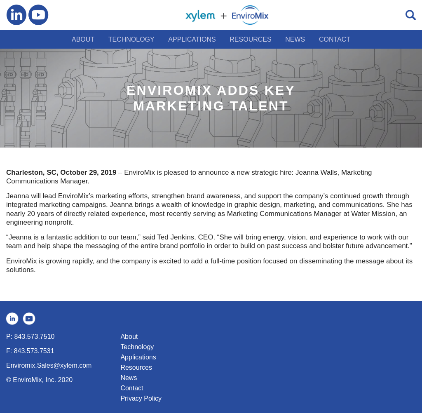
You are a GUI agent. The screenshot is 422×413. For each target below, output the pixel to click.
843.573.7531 (34, 350)
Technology (137, 346)
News (128, 377)
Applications (138, 357)
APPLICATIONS (192, 39)
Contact (131, 388)
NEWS (295, 39)
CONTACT (334, 39)
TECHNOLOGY (131, 39)
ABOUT (83, 39)
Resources (136, 367)
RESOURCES (250, 39)
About (129, 336)
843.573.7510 (34, 336)
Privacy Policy (141, 398)
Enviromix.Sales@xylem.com (48, 365)
